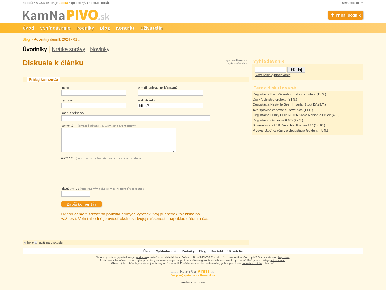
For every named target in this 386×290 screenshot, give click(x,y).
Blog (105, 28)
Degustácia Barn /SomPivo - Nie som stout (284, 94)
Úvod (28, 28)
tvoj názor (284, 261)
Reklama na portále (193, 286)
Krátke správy (68, 49)
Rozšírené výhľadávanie (272, 75)
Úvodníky (35, 49)
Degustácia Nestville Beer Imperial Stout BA (285, 104)
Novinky (99, 49)
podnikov (352, 3)
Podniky (85, 28)
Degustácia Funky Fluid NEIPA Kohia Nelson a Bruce (292, 115)
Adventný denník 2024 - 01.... (57, 39)
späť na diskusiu (51, 247)
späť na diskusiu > (236, 60)
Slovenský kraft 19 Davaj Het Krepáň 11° (283, 125)
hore (30, 247)
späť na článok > (237, 63)
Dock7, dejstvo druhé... (270, 99)
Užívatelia (152, 28)
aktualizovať (278, 264)
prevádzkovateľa (252, 267)
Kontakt (125, 28)
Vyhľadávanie (55, 28)
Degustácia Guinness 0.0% (273, 120)
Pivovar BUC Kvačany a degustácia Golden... (286, 130)
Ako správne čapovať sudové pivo (278, 110)
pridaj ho (141, 261)
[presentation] (107, 177)
